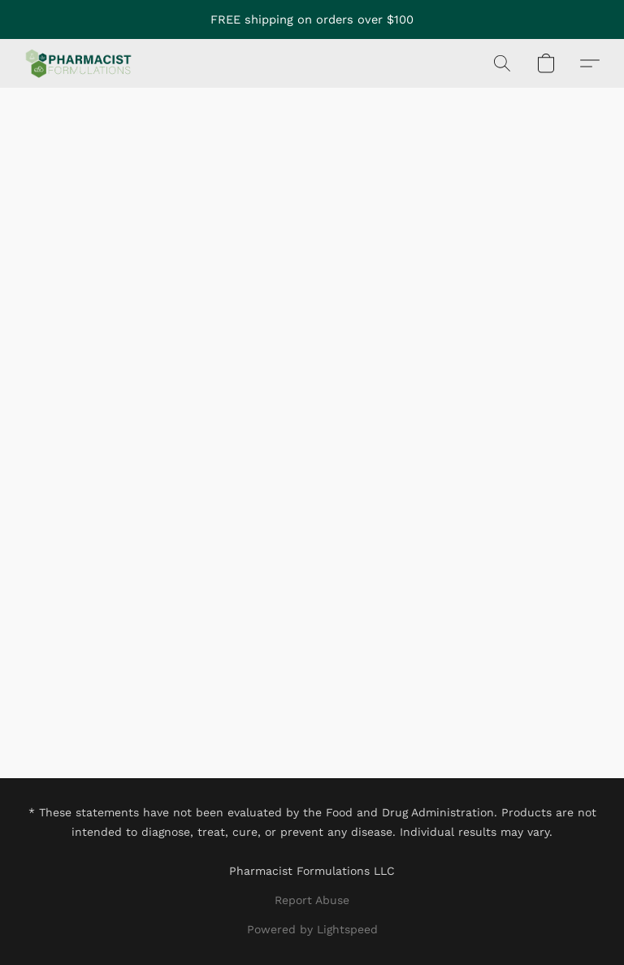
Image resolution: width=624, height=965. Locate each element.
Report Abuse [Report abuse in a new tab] (312, 900)
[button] (78, 63)
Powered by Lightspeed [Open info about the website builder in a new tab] (312, 929)
